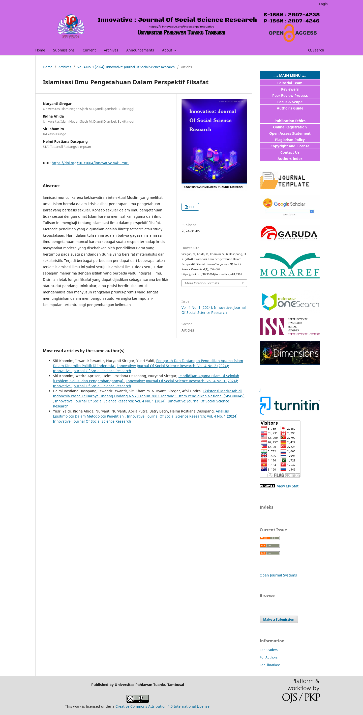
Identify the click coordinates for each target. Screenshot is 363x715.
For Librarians (270, 665)
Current (89, 50)
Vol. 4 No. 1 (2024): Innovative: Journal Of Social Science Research (126, 67)
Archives (111, 50)
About (167, 50)
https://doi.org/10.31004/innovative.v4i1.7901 (90, 162)
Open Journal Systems (278, 575)
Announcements (140, 50)
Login (323, 4)
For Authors (269, 657)
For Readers (269, 649)
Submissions (64, 50)
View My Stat (287, 486)
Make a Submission (278, 619)
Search (316, 50)
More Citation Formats (202, 283)
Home (40, 50)
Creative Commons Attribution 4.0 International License (162, 706)
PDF (192, 207)
